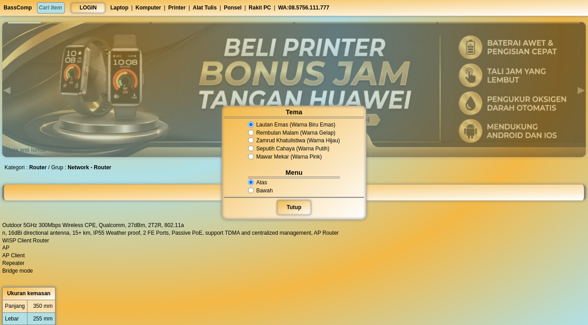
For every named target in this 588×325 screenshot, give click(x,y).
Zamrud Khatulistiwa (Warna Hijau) (294, 141)
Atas (258, 182)
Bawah (261, 190)
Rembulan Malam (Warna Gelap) (292, 133)
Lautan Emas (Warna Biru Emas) (292, 124)
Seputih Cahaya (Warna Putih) (289, 148)
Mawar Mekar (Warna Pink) (285, 156)
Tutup (294, 207)
